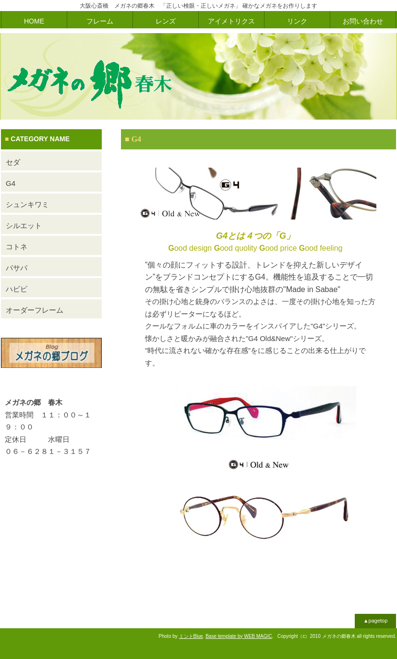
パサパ (16, 268)
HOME (34, 21)
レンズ (166, 21)
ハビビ (16, 289)
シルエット (24, 225)
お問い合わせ (363, 21)
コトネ (16, 247)
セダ (13, 162)
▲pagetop (375, 620)
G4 (10, 183)
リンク (297, 21)
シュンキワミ (27, 204)
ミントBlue (191, 636)
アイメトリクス (231, 21)
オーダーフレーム (34, 310)
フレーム (99, 21)
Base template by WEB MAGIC (238, 636)
